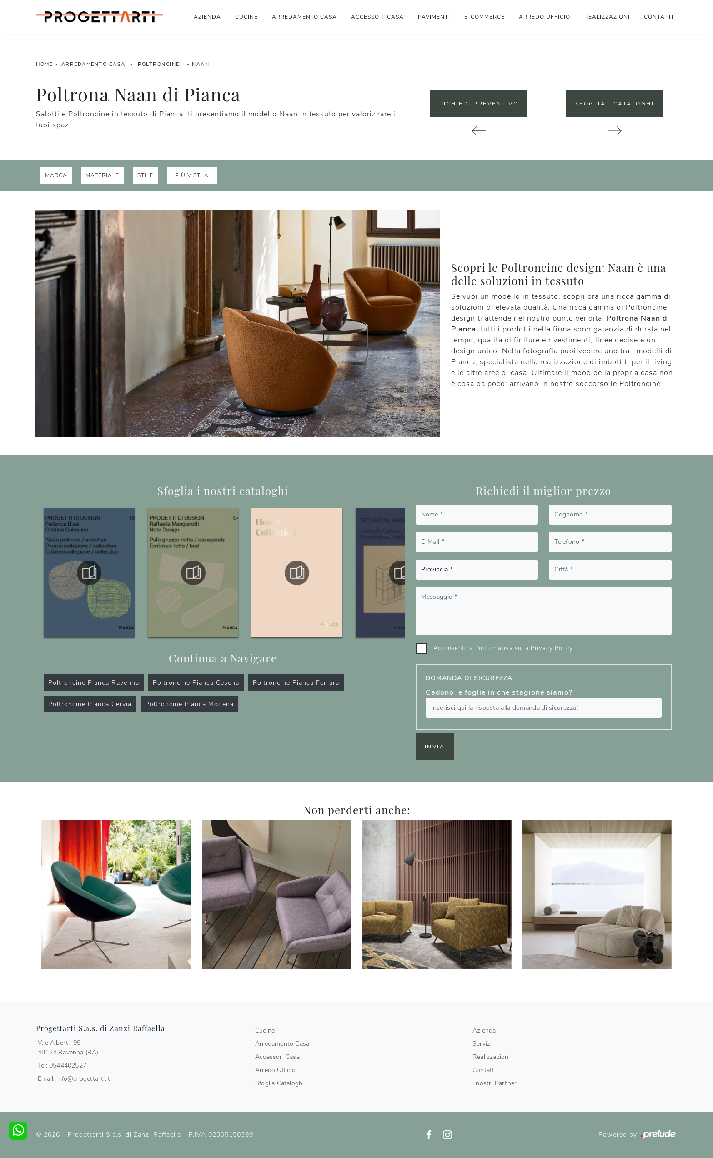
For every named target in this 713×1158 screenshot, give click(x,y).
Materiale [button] (102, 175)
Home (44, 64)
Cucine (246, 16)
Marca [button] (56, 175)
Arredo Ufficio (544, 16)
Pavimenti (434, 16)
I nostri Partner (494, 1083)
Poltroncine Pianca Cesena (196, 682)
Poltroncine (159, 64)
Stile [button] (145, 175)
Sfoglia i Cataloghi (614, 103)
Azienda (207, 16)
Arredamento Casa (304, 16)
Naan (200, 64)
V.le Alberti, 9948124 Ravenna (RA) (68, 1047)
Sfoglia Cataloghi (279, 1083)
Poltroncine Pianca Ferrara (296, 682)
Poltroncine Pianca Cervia (89, 704)
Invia (435, 746)
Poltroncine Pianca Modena (189, 704)
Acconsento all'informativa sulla (503, 648)
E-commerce (484, 16)
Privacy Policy (552, 648)
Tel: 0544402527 (62, 1065)
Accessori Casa (377, 16)
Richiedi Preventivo (479, 103)
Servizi (482, 1043)
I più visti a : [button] (191, 175)
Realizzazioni (607, 16)
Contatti (658, 16)
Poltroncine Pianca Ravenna (93, 682)
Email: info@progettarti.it (74, 1078)
